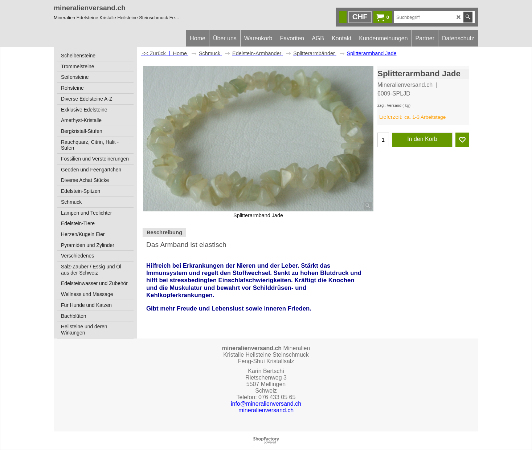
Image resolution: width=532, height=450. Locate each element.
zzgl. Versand (389, 105)
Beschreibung (164, 232)
